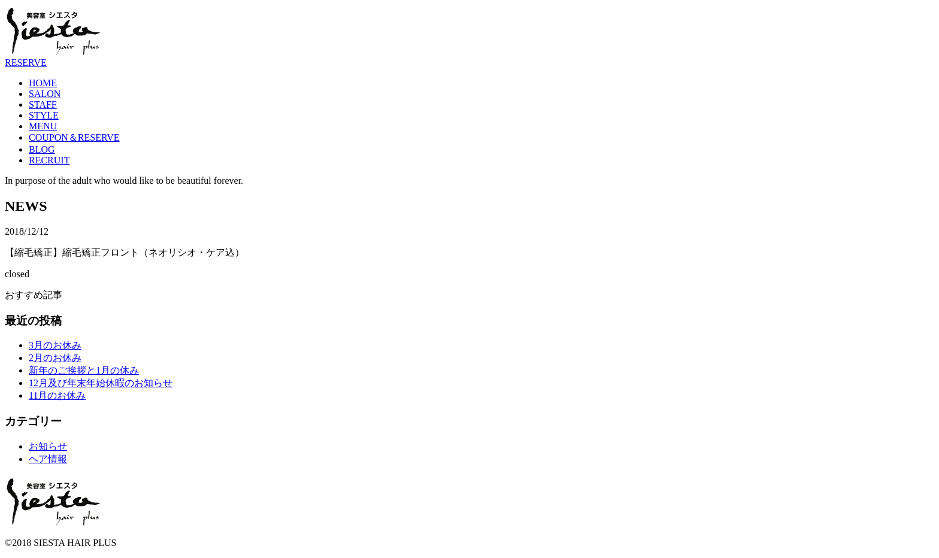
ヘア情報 (48, 459)
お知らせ (48, 446)
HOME (43, 83)
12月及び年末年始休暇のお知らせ (100, 383)
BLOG (42, 149)
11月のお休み (57, 395)
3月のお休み (55, 345)
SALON (44, 94)
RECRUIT (49, 160)
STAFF (43, 104)
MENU (43, 126)
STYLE (44, 115)
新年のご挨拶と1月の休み (84, 370)
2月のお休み (55, 358)
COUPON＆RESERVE (74, 137)
